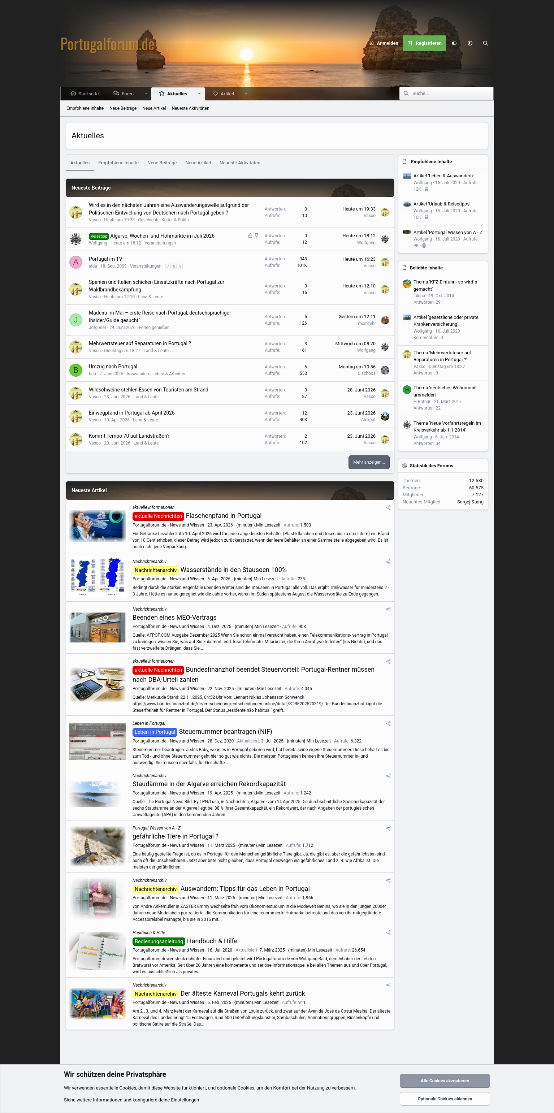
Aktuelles (178, 93)
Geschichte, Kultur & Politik (164, 219)
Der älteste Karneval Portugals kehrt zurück (243, 993)
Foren (128, 93)
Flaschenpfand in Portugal (224, 515)
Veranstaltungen (160, 243)
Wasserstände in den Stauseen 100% (234, 569)
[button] (470, 43)
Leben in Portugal (149, 723)
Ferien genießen (154, 327)
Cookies (128, 1088)
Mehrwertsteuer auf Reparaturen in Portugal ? (140, 343)
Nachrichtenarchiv (149, 561)
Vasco (95, 219)
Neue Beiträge (123, 108)
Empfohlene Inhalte (85, 108)
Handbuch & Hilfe (149, 932)
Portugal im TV (105, 259)
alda (93, 266)
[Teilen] (388, 507)
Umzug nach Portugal (113, 366)
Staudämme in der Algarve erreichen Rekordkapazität (209, 784)
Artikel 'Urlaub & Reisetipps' (442, 204)
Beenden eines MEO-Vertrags (175, 617)
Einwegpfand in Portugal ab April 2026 (132, 413)
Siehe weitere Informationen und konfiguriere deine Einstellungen (131, 1100)
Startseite (89, 93)
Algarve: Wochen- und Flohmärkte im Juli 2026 (163, 236)
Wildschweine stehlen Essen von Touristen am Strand (148, 390)
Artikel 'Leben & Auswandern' (443, 175)
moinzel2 (367, 323)
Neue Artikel (154, 108)
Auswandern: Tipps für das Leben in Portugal (245, 888)
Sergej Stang (470, 501)
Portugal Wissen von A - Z (157, 828)
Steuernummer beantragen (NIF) (225, 731)
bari (92, 373)
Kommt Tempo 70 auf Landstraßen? (129, 436)
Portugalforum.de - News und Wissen (168, 525)
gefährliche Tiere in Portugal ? (175, 836)
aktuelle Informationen (153, 507)
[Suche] (486, 43)
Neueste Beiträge (91, 188)
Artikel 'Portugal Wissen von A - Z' (448, 232)
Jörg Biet (97, 327)
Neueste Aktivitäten (190, 108)
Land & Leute (150, 296)
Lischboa (367, 373)
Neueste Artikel (89, 490)
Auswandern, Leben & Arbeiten (155, 373)
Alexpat (368, 419)
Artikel (228, 93)
